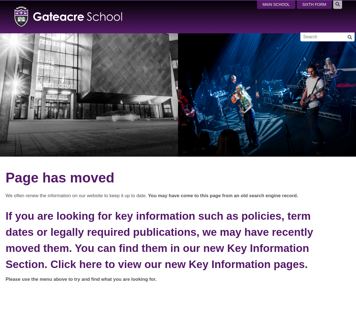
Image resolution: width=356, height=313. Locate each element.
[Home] (68, 16)
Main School (276, 4)
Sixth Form (314, 4)
